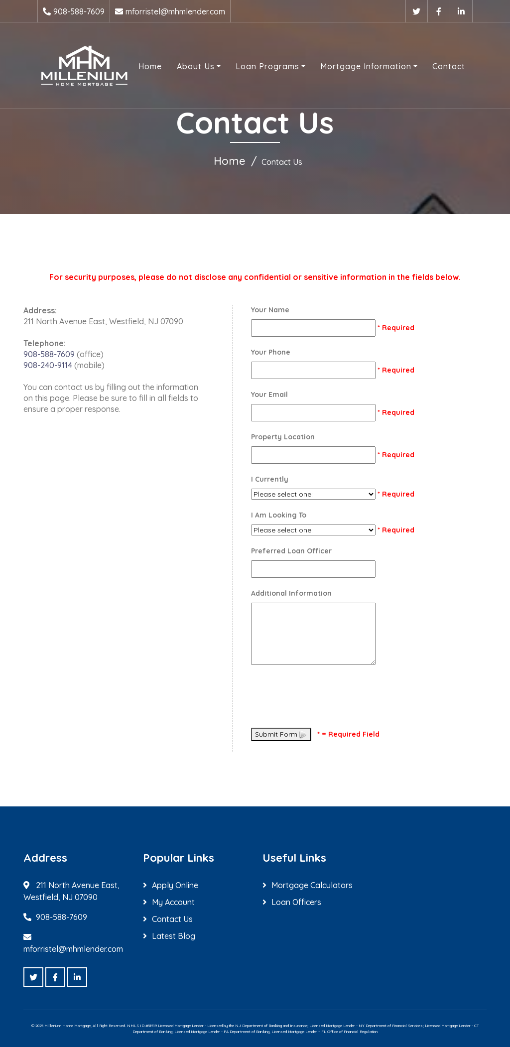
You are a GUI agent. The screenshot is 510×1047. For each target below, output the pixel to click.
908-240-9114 (47, 365)
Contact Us (172, 919)
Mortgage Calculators (312, 885)
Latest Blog (173, 936)
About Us (196, 66)
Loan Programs (267, 66)
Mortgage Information (365, 66)
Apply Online (175, 885)
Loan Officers (296, 902)
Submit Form (281, 734)
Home (150, 66)
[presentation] (326, 697)
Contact (448, 66)
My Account (173, 902)
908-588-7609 (79, 11)
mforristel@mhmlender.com (175, 11)
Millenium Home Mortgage (67, 1025)
